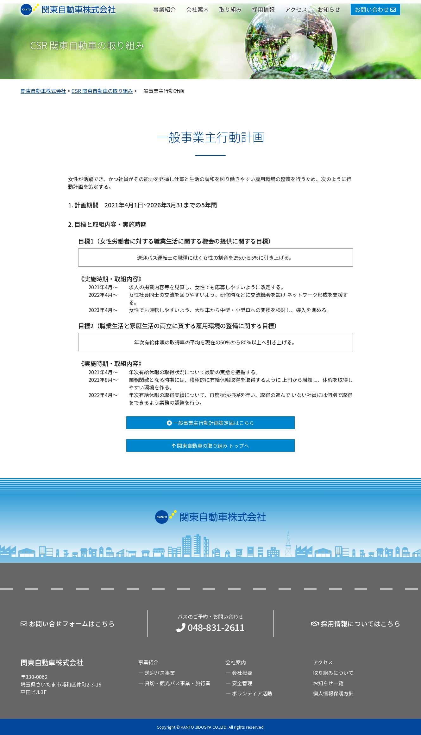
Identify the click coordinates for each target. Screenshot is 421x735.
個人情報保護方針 (333, 693)
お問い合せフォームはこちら (68, 624)
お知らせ (328, 9)
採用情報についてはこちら (355, 624)
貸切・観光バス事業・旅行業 (177, 683)
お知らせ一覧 (328, 683)
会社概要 (242, 673)
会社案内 (197, 9)
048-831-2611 (211, 627)
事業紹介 (164, 9)
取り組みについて (333, 673)
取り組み (230, 9)
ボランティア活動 (252, 693)
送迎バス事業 (160, 673)
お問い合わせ (375, 9)
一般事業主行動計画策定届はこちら (210, 424)
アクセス (296, 9)
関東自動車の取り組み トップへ (210, 447)
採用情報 (263, 9)
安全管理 (242, 683)
